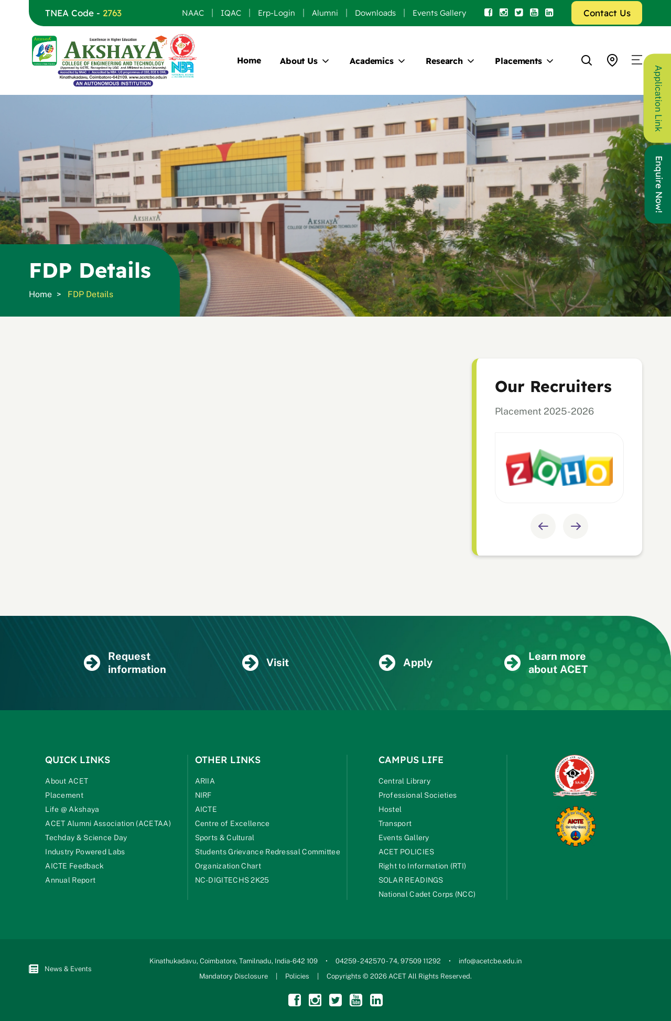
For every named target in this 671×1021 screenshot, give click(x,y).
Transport (395, 823)
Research (444, 61)
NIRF (203, 795)
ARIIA (205, 781)
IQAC (231, 13)
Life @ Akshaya (72, 809)
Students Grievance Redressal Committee (267, 852)
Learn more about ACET (546, 663)
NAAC (193, 13)
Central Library (404, 781)
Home (249, 60)
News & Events (60, 968)
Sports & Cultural (225, 837)
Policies (297, 976)
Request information (125, 663)
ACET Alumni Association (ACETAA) (108, 823)
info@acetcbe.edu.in (490, 961)
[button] (637, 60)
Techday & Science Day (86, 837)
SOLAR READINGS (410, 880)
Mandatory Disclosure (233, 976)
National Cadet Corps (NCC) (427, 894)
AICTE (206, 809)
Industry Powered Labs (85, 852)
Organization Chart (228, 866)
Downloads (375, 13)
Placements (518, 61)
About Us (299, 61)
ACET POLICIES (406, 852)
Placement (64, 795)
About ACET (66, 781)
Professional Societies (417, 795)
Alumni (325, 13)
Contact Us (607, 12)
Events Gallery (439, 13)
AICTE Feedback (74, 866)
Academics (372, 61)
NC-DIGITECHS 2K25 (232, 880)
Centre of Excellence (232, 823)
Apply (405, 663)
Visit (265, 663)
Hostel (390, 809)
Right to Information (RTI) (422, 866)
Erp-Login (276, 13)
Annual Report (70, 880)
